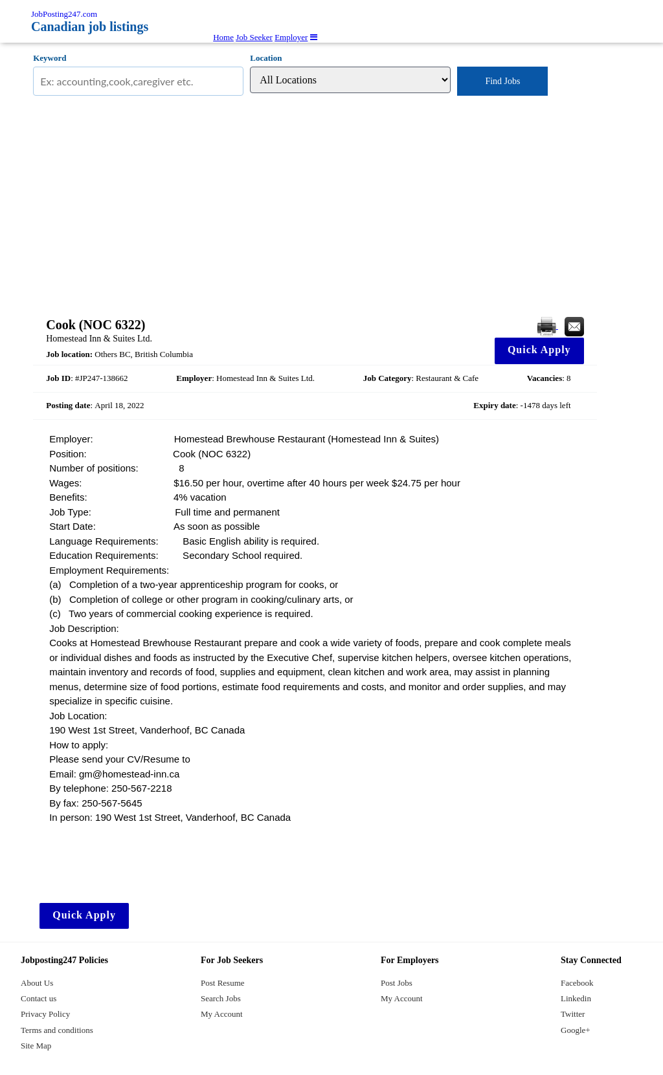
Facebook (577, 983)
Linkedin (576, 998)
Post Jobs (396, 983)
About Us (37, 983)
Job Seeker (254, 37)
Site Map (36, 1045)
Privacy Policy (45, 1014)
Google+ (575, 1030)
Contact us (38, 998)
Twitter (573, 1014)
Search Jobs (221, 998)
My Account (222, 1014)
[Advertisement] (314, 206)
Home (223, 37)
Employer (291, 37)
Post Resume (223, 983)
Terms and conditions (57, 1030)
